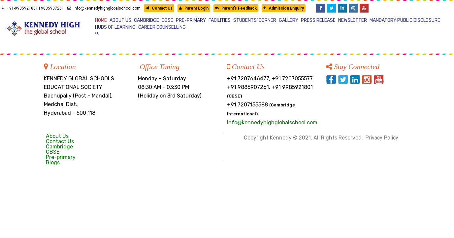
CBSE (52, 152)
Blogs (53, 162)
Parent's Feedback (236, 8)
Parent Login (194, 8)
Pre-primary (61, 157)
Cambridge (59, 146)
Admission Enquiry (283, 8)
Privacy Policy (381, 138)
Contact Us (159, 8)
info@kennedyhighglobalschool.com (104, 8)
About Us (57, 136)
